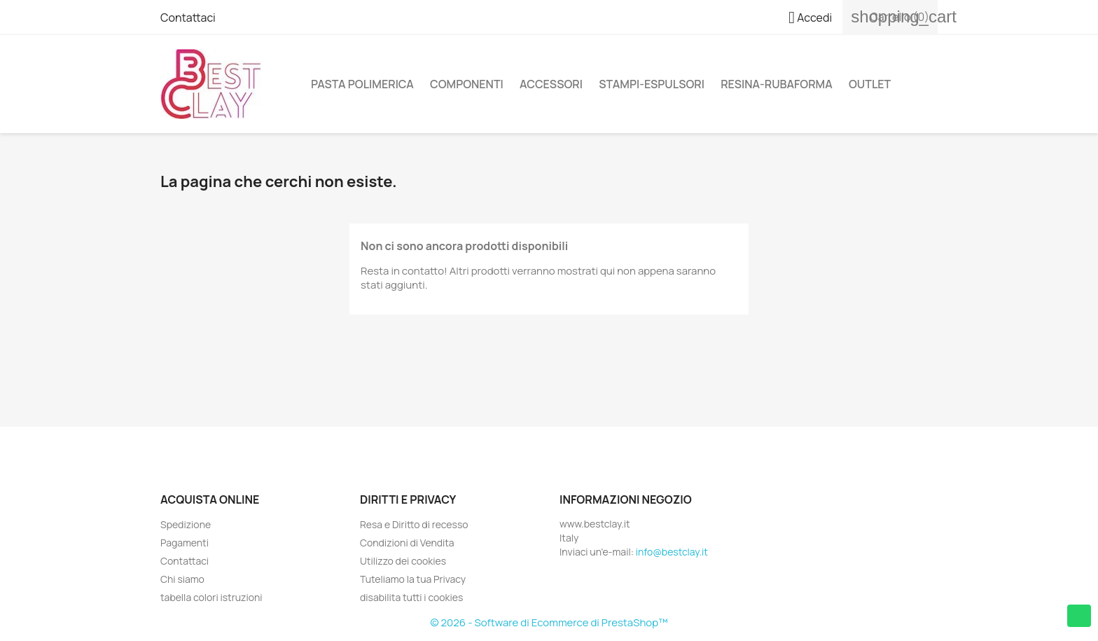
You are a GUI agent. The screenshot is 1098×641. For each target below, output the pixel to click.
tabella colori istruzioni (211, 597)
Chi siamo (182, 579)
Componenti (466, 84)
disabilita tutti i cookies (411, 597)
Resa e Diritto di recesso (414, 524)
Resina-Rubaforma (777, 84)
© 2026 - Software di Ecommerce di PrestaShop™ (549, 622)
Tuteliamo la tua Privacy (413, 579)
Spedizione (185, 524)
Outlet (870, 84)
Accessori (551, 84)
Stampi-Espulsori (651, 84)
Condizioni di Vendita (407, 542)
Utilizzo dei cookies (403, 560)
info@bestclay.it (672, 551)
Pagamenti (184, 542)
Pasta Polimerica (362, 84)
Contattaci (188, 17)
